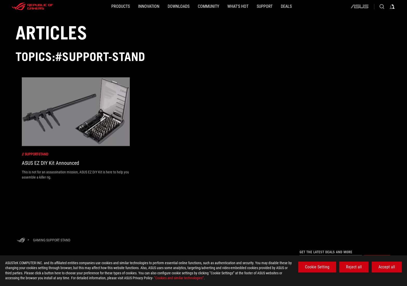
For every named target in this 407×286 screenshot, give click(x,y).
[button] (95, 6)
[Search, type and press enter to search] (382, 6)
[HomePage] (21, 240)
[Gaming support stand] (51, 240)
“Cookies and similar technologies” (179, 278)
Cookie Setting (317, 266)
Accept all (386, 266)
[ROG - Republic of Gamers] (32, 6)
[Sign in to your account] (392, 6)
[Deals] (311, 6)
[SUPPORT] (281, 6)
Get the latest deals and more (326, 252)
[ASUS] (359, 6)
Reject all (354, 266)
